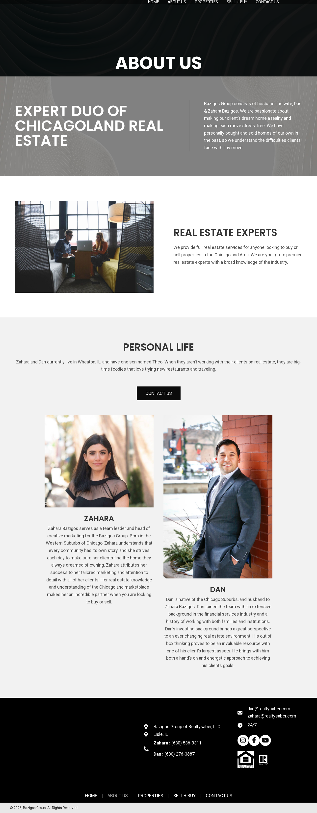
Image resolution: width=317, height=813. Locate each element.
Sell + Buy (184, 796)
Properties (150, 796)
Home (91, 796)
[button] (159, 393)
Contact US (219, 796)
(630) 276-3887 (179, 754)
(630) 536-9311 (186, 742)
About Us (117, 796)
